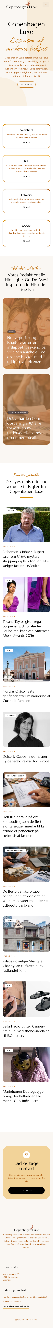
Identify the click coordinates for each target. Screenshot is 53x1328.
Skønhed (11, 716)
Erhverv (10, 511)
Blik (8, 581)
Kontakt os (26, 1190)
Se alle (26, 142)
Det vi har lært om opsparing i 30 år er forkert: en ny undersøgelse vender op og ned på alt (25, 428)
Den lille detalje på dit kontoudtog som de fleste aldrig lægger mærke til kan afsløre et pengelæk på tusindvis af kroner (25, 826)
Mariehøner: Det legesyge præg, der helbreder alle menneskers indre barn (23, 1096)
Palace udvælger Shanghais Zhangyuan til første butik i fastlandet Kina (24, 966)
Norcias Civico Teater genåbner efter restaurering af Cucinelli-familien (26, 696)
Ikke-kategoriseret (18, 413)
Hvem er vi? (26, 84)
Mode (11, 332)
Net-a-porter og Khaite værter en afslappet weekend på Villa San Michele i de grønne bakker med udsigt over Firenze (26, 349)
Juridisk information (12, 1301)
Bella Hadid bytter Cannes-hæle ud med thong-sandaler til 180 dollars (26, 1031)
